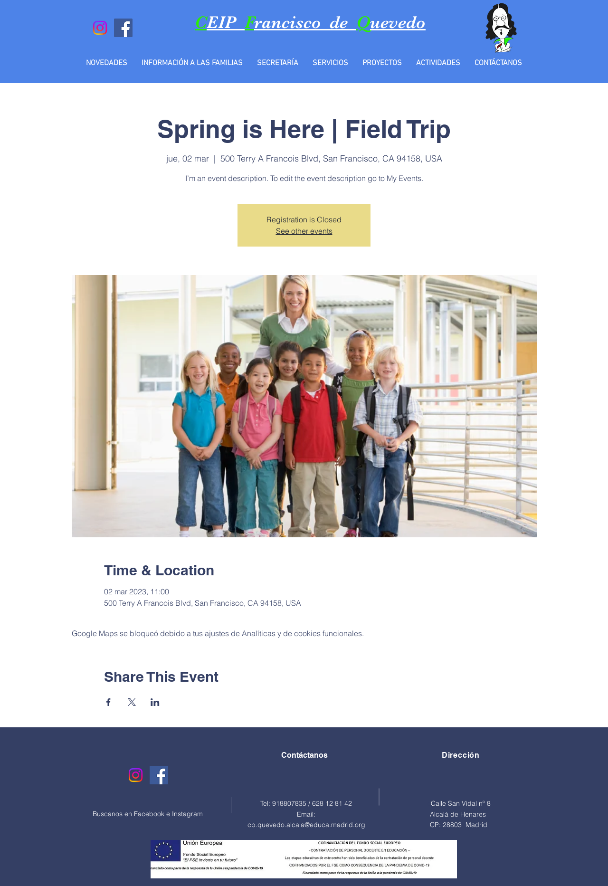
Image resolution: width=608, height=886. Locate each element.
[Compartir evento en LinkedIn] (155, 702)
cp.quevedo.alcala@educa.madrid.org (306, 824)
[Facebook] (123, 28)
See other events (304, 231)
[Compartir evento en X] (131, 702)
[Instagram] (100, 28)
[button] (192, 63)
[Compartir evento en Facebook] (108, 702)
